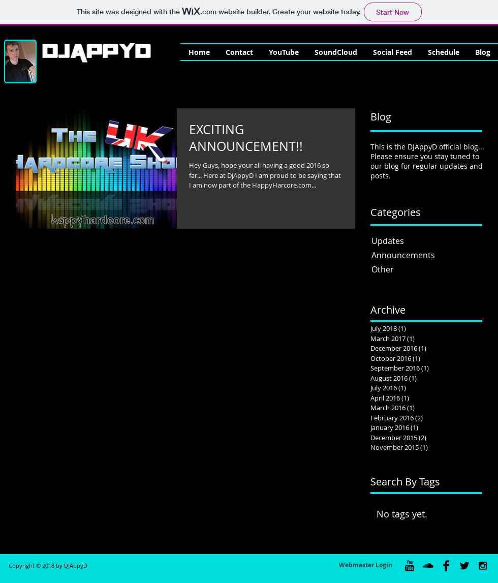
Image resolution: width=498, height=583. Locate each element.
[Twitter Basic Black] (464, 565)
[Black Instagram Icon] (482, 565)
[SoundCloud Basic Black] (427, 565)
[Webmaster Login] (365, 566)
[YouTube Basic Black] (409, 565)
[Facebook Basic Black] (446, 565)
